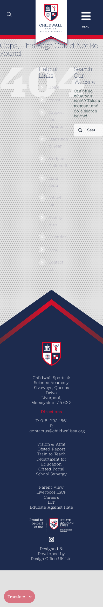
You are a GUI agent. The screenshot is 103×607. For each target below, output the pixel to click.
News (54, 249)
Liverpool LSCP (51, 492)
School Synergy (51, 473)
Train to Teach (51, 453)
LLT (51, 502)
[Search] (80, 130)
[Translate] (19, 596)
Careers (51, 497)
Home (54, 87)
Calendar (57, 236)
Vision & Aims (51, 444)
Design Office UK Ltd (51, 558)
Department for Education (51, 461)
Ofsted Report (51, 449)
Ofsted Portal (51, 469)
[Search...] (88, 130)
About (54, 99)
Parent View (51, 487)
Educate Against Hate (51, 507)
